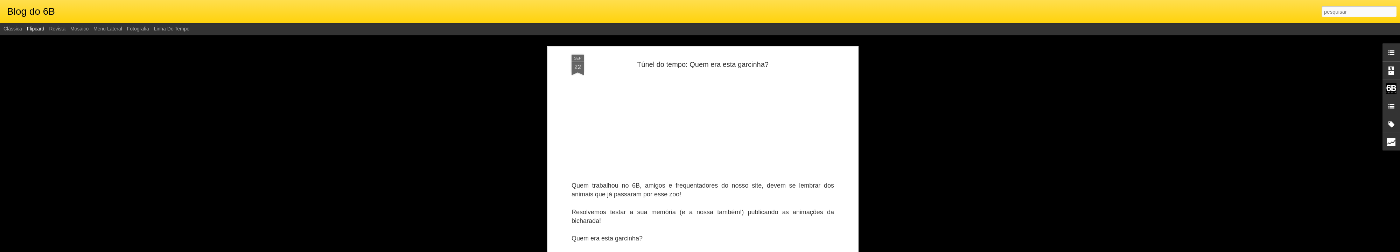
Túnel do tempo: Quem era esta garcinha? (703, 64)
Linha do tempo (172, 28)
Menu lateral (107, 28)
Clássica (13, 28)
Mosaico (79, 28)
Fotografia (138, 28)
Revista (57, 28)
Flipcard (35, 28)
